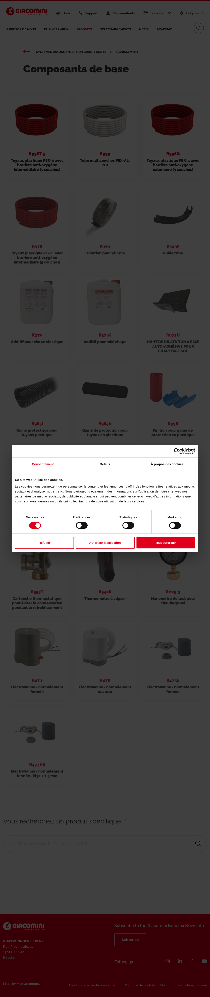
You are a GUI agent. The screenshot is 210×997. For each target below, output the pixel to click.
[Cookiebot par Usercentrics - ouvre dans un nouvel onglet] (177, 451)
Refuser (44, 542)
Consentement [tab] (43, 464)
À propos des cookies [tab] (167, 464)
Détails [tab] (105, 464)
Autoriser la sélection (105, 542)
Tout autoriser (165, 542)
